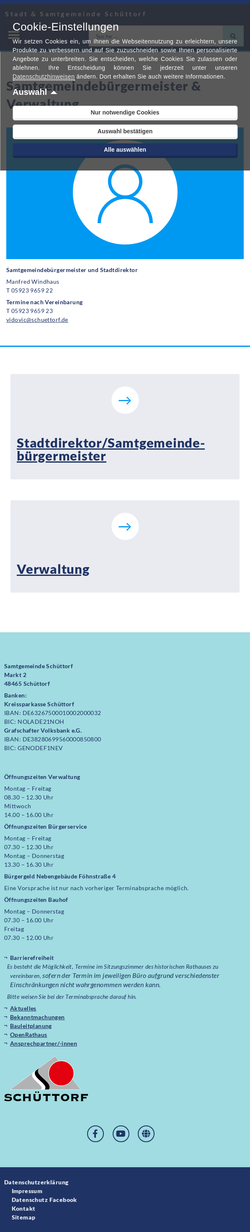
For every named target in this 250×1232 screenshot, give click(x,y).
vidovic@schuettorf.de (37, 319)
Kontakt (24, 1208)
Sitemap (24, 1217)
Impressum (27, 1190)
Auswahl (30, 92)
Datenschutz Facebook (44, 1199)
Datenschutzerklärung (36, 1182)
